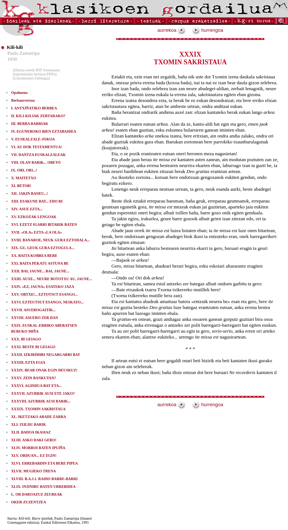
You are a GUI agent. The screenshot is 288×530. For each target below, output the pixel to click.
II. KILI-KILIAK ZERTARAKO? (38, 116)
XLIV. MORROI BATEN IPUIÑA (38, 448)
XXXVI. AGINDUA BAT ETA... (36, 386)
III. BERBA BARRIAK (29, 124)
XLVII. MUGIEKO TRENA (33, 471)
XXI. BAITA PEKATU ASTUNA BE (40, 263)
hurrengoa (207, 30)
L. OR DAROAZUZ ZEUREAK (36, 494)
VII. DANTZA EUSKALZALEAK (38, 155)
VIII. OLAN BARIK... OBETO (35, 162)
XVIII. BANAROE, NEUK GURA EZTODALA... (50, 240)
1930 (12, 59)
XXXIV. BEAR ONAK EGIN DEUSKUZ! (44, 370)
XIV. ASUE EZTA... (27, 209)
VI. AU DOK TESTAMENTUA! (36, 147)
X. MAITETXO (23, 178)
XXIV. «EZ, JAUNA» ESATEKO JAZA (42, 287)
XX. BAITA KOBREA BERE (34, 256)
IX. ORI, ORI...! (24, 170)
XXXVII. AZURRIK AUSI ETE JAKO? (43, 393)
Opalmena (19, 93)
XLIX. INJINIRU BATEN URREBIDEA (43, 487)
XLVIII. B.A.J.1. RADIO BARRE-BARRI (44, 479)
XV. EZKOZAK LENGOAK (33, 217)
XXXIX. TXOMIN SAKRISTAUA (38, 409)
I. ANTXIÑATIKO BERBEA (34, 108)
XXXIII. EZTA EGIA (28, 362)
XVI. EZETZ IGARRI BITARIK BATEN (44, 224)
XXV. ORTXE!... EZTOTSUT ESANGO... (44, 294)
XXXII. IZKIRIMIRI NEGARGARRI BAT (45, 355)
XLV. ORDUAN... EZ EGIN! (34, 455)
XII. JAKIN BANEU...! (29, 193)
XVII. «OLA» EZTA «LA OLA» (36, 232)
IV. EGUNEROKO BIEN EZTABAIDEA (43, 131)
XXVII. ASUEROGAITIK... (33, 310)
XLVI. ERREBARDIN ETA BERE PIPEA (44, 463)
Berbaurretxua (23, 100)
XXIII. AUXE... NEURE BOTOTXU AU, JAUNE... (51, 279)
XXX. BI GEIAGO (26, 339)
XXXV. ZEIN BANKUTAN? (33, 378)
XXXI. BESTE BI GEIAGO (33, 347)
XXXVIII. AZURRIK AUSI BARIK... (41, 401)
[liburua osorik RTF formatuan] (36, 70)
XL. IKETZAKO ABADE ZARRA (38, 417)
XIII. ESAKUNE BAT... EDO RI (37, 201)
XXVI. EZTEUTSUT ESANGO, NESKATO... (47, 302)
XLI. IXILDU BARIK (28, 424)
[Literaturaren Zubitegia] (31, 78)
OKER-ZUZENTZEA (28, 502)
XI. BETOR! (21, 186)
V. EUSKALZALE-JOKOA (33, 139)
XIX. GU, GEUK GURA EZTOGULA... (42, 248)
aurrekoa (171, 30)
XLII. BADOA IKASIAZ (31, 432)
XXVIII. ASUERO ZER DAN (34, 318)
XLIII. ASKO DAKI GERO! (33, 440)
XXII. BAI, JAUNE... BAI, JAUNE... (40, 271)
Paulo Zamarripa (23, 53)
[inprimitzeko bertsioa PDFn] (35, 74)
